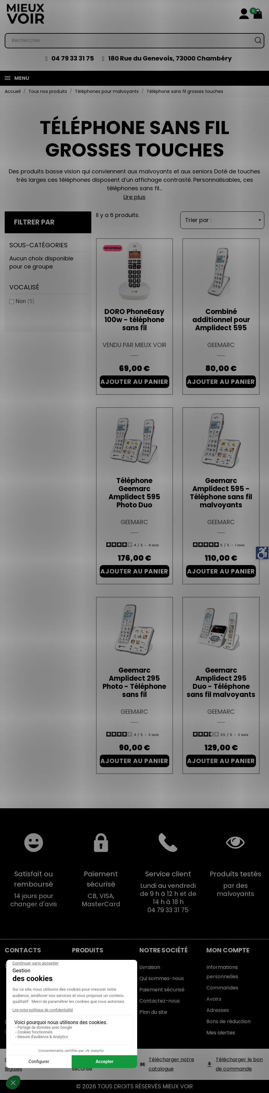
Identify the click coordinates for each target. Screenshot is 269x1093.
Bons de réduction (228, 1021)
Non (25, 301)
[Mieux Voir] (26, 14)
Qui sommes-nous (161, 978)
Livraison (149, 967)
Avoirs (213, 999)
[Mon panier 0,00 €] (258, 13)
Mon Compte (227, 950)
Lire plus (134, 197)
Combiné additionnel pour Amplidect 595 (221, 320)
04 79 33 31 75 (72, 58)
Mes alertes (220, 1032)
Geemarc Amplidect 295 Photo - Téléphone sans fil (134, 682)
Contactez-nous (159, 1000)
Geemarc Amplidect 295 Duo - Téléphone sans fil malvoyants (221, 682)
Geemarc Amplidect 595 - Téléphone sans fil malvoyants (221, 493)
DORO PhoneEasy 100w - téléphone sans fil (134, 320)
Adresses (217, 1010)
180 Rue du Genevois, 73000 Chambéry (170, 58)
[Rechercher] (134, 40)
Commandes (222, 987)
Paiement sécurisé (162, 989)
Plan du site (153, 1012)
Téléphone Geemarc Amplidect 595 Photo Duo (134, 493)
